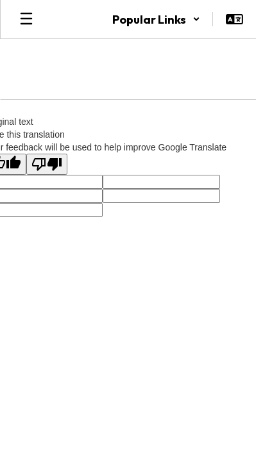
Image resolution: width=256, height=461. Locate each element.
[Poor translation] (46, 164)
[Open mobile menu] (26, 19)
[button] (156, 19)
